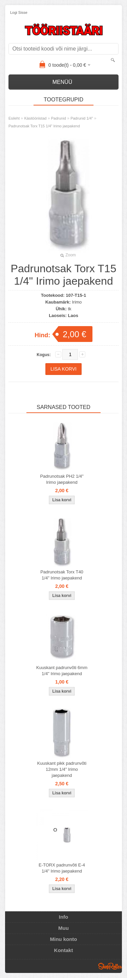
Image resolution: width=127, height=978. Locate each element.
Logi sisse (18, 12)
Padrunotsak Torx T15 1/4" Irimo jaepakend (44, 126)
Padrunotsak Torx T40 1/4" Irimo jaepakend (61, 574)
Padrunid (58, 118)
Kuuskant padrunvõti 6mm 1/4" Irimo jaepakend (61, 670)
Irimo (77, 302)
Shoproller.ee (110, 966)
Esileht (14, 118)
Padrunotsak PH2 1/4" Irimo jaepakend (61, 479)
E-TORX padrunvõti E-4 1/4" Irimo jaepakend (62, 868)
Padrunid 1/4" (81, 118)
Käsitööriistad (35, 118)
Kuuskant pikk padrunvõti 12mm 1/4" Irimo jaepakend (61, 769)
